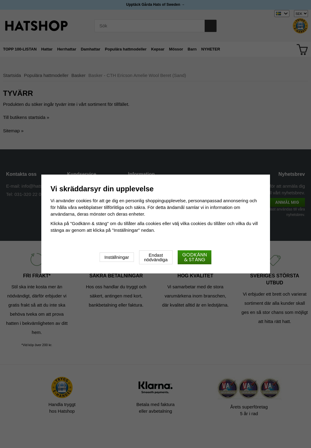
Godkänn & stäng (194, 257)
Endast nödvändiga (156, 257)
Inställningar (116, 257)
